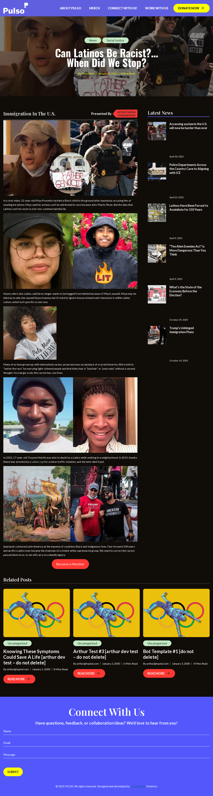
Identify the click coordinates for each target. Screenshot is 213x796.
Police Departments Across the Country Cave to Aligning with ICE (189, 169)
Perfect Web (144, 786)
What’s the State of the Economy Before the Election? (185, 291)
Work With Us (156, 8)
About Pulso (70, 8)
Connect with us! (122, 8)
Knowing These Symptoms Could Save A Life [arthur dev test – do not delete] (34, 656)
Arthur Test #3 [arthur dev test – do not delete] (105, 654)
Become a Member (70, 564)
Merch (94, 8)
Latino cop (38, 461)
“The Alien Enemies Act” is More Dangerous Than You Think (187, 250)
